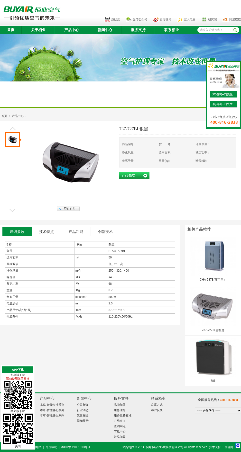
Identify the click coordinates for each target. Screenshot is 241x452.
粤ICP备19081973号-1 (75, 447)
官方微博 (165, 19)
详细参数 (17, 232)
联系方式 (157, 405)
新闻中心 (105, 30)
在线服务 (120, 421)
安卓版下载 (17, 375)
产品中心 (71, 30)
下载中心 (120, 431)
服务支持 (138, 30)
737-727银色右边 (213, 330)
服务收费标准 (122, 415)
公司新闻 (83, 405)
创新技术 (105, 232)
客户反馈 (157, 410)
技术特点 (46, 232)
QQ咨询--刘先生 (222, 94)
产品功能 (76, 232)
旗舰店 (115, 19)
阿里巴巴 (235, 19)
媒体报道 (83, 415)
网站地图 (36, 447)
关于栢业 (38, 30)
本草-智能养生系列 (52, 415)
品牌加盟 (120, 405)
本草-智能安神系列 (52, 405)
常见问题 (120, 437)
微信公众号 (140, 19)
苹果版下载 (17, 411)
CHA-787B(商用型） (213, 279)
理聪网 (228, 447)
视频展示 (83, 421)
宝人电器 (189, 19)
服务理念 (120, 410)
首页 (10, 30)
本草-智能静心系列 (52, 410)
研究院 (212, 19)
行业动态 (83, 410)
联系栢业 (171, 30)
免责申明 (51, 447)
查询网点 (120, 426)
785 (213, 380)
